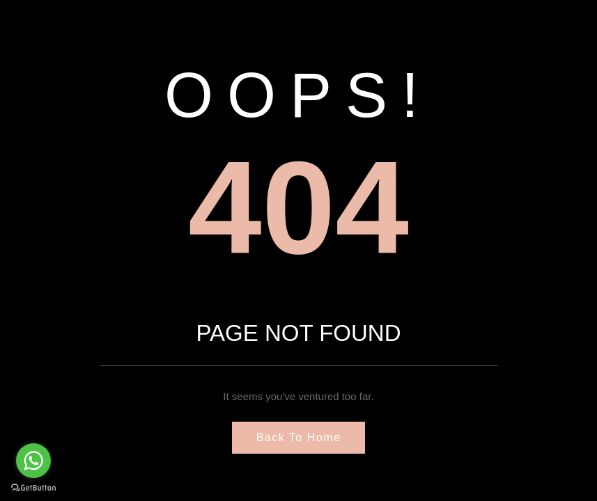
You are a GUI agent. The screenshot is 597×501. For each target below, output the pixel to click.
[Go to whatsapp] (33, 460)
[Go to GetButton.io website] (33, 487)
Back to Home (298, 437)
